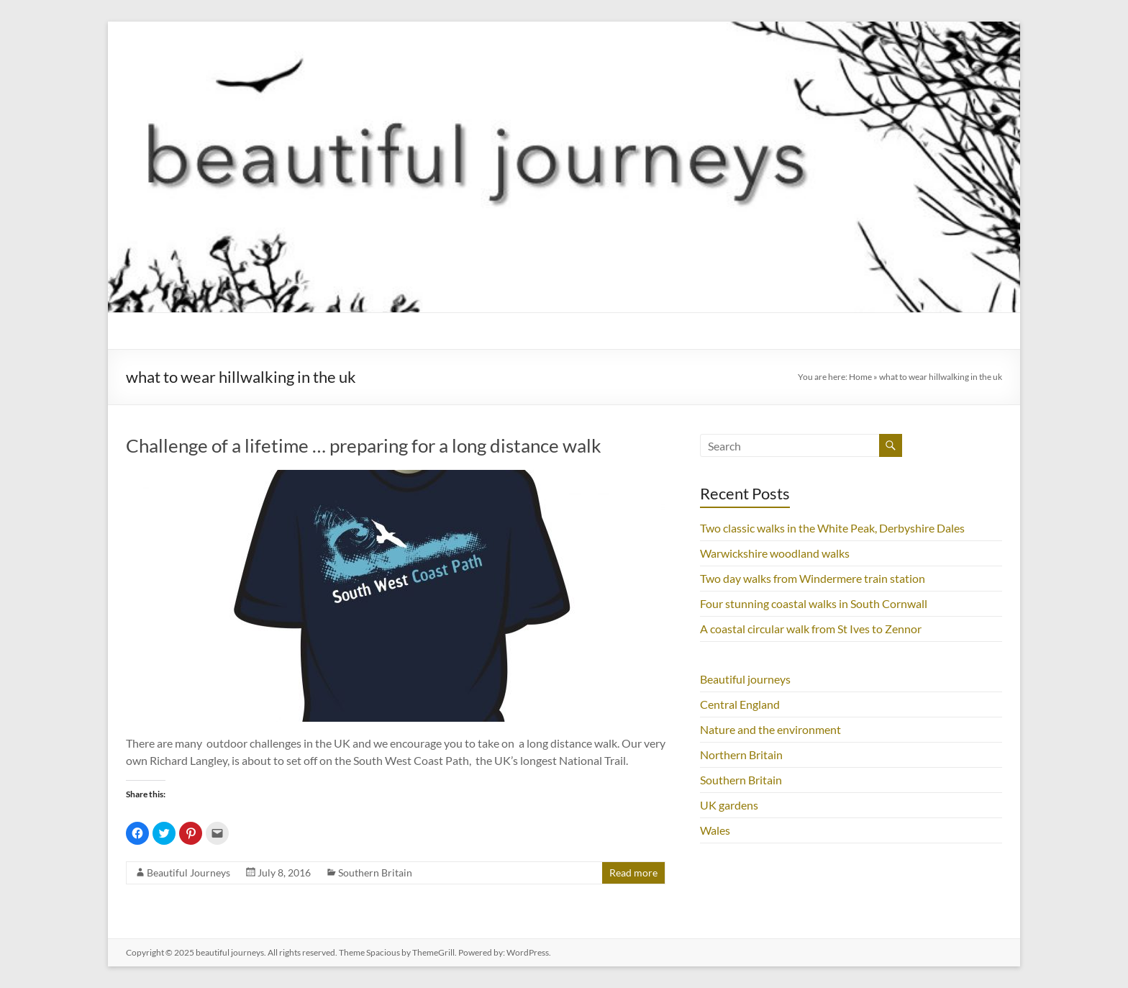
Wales (715, 830)
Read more (633, 872)
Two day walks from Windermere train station (812, 578)
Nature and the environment (770, 729)
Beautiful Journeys (188, 872)
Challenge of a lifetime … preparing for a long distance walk (363, 445)
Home (860, 376)
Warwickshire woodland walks (775, 553)
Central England (740, 704)
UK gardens (729, 805)
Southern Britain (375, 872)
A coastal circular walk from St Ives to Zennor (811, 628)
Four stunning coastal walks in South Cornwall (813, 603)
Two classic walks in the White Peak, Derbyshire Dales (832, 528)
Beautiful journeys (745, 679)
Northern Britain (741, 754)
